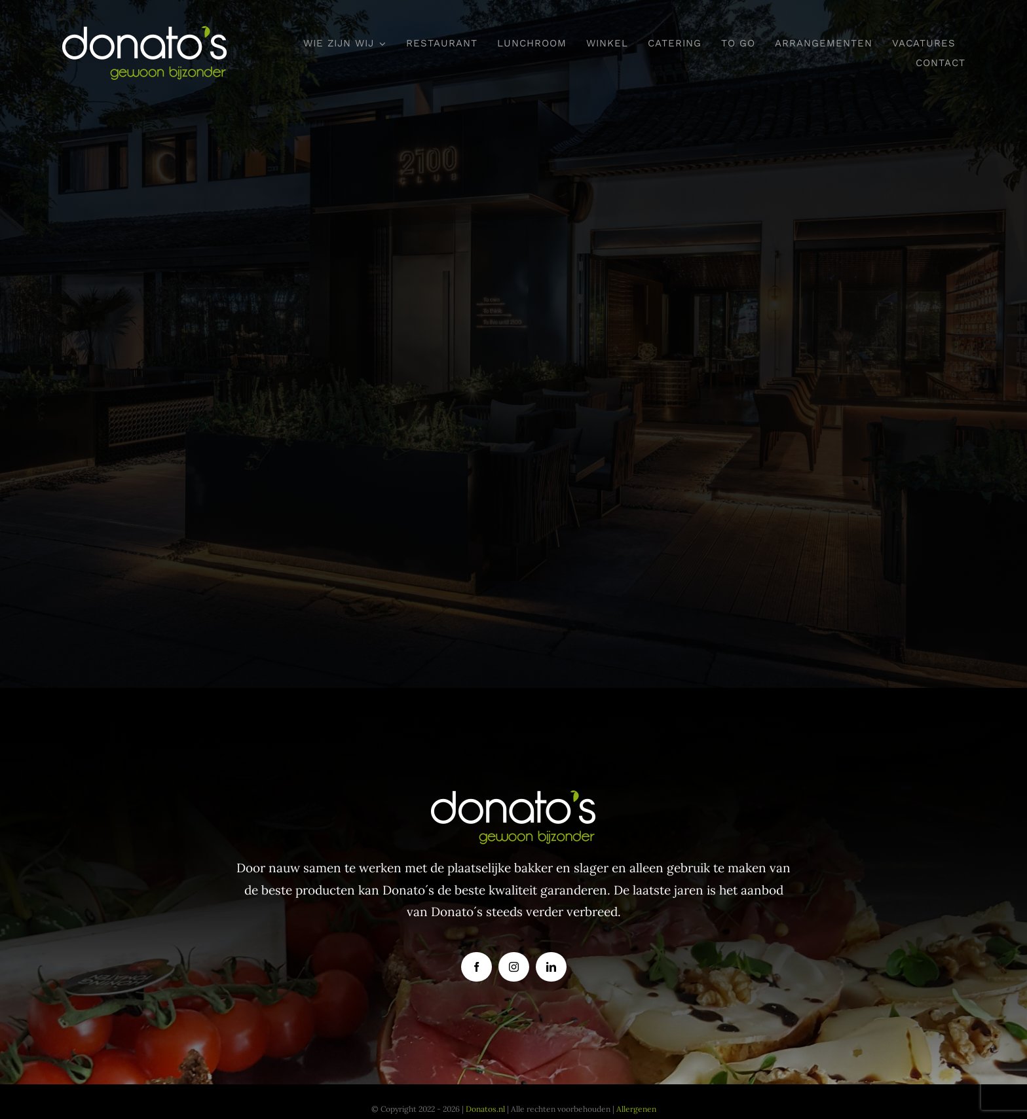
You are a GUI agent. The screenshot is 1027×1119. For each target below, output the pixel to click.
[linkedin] (551, 967)
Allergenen (636, 1109)
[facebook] (476, 967)
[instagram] (513, 967)
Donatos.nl (485, 1109)
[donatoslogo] (145, 32)
